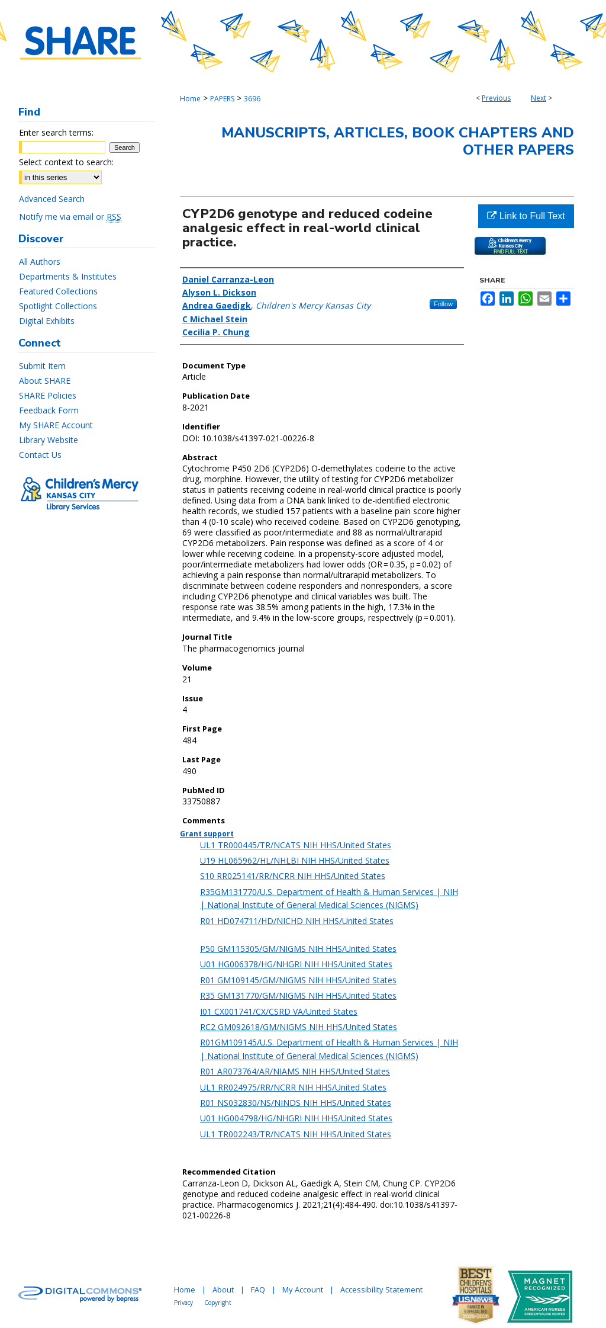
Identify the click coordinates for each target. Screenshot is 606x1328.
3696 (252, 99)
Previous (496, 98)
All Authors (39, 261)
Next (538, 98)
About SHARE (44, 380)
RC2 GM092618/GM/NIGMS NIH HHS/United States (298, 1026)
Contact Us (40, 454)
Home (190, 99)
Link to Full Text (526, 216)
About (223, 1289)
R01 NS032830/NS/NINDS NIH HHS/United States (295, 1102)
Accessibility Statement (381, 1289)
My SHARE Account (56, 425)
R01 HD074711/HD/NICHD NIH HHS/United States (297, 920)
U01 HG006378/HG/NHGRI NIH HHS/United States (296, 964)
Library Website (48, 439)
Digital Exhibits (47, 320)
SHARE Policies (47, 395)
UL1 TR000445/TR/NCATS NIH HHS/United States (295, 845)
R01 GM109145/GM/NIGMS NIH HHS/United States (298, 980)
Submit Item (42, 365)
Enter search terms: (56, 132)
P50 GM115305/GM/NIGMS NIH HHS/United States (298, 948)
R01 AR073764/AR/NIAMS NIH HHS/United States (295, 1071)
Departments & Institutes (68, 276)
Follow (443, 303)
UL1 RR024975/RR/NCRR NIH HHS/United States (293, 1087)
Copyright (217, 1302)
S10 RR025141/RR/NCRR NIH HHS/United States (292, 875)
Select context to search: (66, 162)
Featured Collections (58, 291)
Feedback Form (49, 410)
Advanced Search (52, 198)
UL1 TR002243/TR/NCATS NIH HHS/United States (295, 1134)
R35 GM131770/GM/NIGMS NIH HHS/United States (298, 995)
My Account (302, 1289)
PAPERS (222, 99)
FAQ (258, 1289)
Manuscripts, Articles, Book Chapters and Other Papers (397, 141)
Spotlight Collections (58, 306)
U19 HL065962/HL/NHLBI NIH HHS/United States (294, 860)
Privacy (183, 1302)
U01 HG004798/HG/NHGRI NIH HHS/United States (296, 1118)
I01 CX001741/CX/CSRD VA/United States (278, 1011)
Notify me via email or (70, 216)
